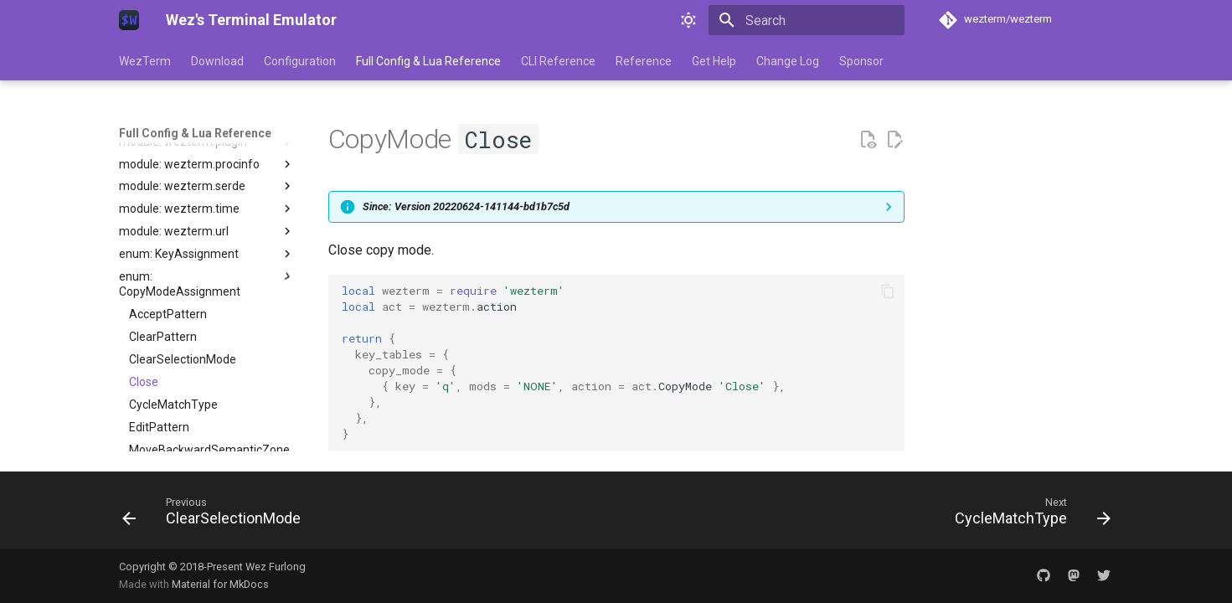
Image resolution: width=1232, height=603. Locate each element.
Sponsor (861, 61)
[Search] (807, 20)
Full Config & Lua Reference (428, 61)
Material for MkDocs (220, 584)
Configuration (300, 61)
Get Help (714, 61)
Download (217, 61)
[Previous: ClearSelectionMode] (216, 515)
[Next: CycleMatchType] (1027, 515)
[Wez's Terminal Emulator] (129, 20)
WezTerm (145, 61)
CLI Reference (558, 61)
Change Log (787, 61)
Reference (644, 61)
